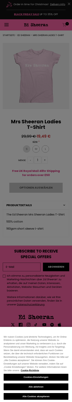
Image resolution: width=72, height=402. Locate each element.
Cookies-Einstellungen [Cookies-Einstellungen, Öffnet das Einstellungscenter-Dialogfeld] (36, 379)
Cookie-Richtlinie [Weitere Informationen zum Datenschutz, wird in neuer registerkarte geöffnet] (30, 372)
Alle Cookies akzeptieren (36, 398)
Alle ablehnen (36, 389)
